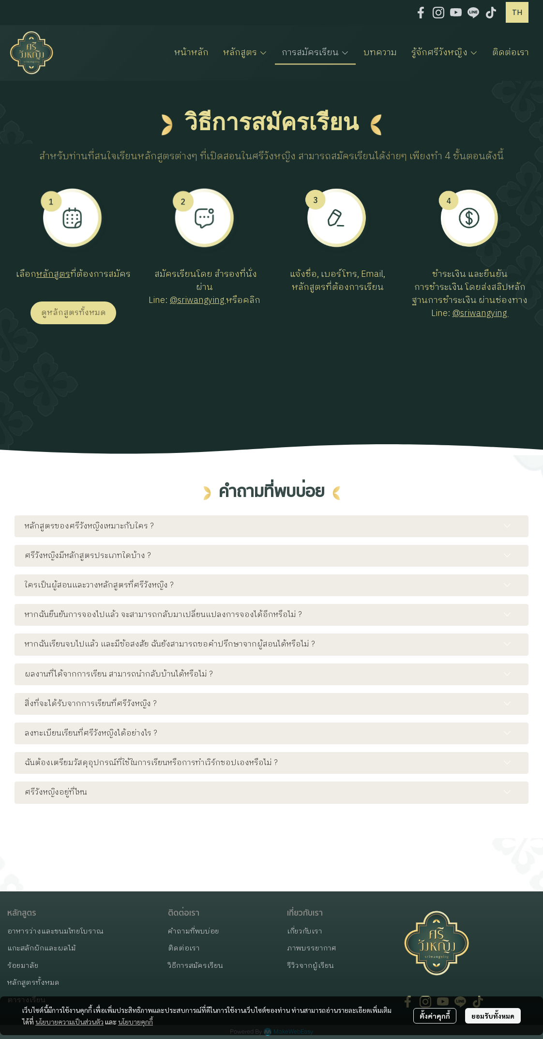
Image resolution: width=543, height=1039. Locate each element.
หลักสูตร (53, 274)
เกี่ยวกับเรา (304, 931)
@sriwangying (198, 300)
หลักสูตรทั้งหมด (33, 983)
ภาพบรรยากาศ (311, 948)
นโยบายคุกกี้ (135, 1021)
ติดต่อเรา (184, 948)
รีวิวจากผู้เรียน (310, 966)
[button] (517, 12)
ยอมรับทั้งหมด (492, 1015)
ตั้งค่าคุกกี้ (435, 1015)
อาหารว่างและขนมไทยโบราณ (55, 931)
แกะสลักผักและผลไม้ (41, 948)
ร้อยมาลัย (23, 966)
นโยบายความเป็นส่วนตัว (69, 1021)
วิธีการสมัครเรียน (195, 966)
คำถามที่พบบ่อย (193, 931)
